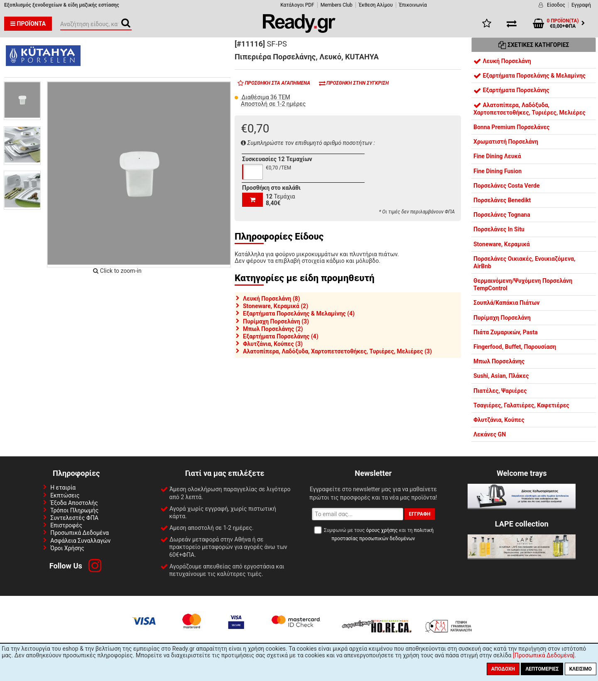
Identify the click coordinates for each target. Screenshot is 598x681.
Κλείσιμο (580, 669)
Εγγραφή (581, 5)
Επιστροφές (66, 525)
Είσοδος (556, 5)
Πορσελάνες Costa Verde (506, 185)
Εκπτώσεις (64, 495)
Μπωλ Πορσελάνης (498, 361)
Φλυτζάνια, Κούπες (498, 419)
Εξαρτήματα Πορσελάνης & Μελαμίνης (529, 75)
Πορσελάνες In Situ (498, 229)
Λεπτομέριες (542, 669)
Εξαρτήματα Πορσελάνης (511, 90)
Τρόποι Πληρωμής (74, 510)
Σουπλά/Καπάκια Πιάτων (506, 302)
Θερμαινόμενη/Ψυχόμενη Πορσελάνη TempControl (522, 284)
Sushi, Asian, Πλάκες (501, 375)
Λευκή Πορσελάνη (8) (271, 298)
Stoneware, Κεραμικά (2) (275, 306)
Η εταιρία (63, 487)
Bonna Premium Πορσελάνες (511, 127)
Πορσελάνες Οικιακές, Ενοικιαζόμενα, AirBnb (524, 262)
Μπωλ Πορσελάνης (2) (273, 329)
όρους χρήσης (381, 530)
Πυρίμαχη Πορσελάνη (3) (276, 321)
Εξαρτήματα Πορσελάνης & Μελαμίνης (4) (299, 313)
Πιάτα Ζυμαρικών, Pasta (505, 332)
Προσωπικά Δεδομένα (79, 532)
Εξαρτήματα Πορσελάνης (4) (281, 336)
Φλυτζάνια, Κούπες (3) (273, 343)
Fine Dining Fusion (497, 171)
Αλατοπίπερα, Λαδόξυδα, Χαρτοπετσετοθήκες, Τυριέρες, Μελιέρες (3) (337, 351)
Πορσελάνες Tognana (501, 214)
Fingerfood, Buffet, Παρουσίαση (514, 346)
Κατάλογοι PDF (297, 5)
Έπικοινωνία (413, 5)
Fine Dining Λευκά (497, 156)
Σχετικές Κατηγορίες (533, 45)
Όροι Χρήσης (67, 548)
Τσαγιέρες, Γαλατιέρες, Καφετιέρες (521, 405)
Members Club (337, 5)
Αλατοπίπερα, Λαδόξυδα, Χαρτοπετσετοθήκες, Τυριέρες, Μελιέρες (529, 109)
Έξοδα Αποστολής (74, 503)
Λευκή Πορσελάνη (502, 61)
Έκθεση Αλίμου (376, 5)
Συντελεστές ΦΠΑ (74, 517)
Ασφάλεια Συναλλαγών (80, 540)
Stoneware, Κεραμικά (501, 244)
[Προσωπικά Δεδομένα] (543, 655)
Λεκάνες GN (489, 434)
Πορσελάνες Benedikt (502, 200)
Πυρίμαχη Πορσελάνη (502, 317)
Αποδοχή (503, 669)
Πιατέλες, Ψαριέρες (500, 390)
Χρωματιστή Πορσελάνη (505, 141)
